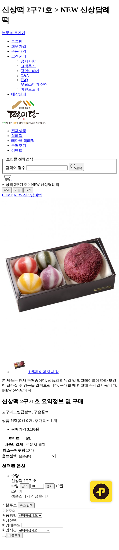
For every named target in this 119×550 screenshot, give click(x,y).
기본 (18, 190)
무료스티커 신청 (34, 84)
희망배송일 (11, 525)
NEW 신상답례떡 (28, 195)
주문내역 (18, 51)
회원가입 (18, 46)
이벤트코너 (30, 89)
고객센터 (18, 56)
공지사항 (28, 61)
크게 (28, 190)
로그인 (16, 41)
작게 (7, 190)
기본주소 (9, 505)
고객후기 (28, 66)
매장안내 (18, 94)
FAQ (24, 80)
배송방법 (9, 515)
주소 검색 (26, 505)
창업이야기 (30, 71)
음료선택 (9, 456)
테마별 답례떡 (23, 141)
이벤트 (16, 150)
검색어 (15, 168)
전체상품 (18, 131)
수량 (15, 486)
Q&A (25, 76)
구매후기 (18, 145)
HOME (7, 195)
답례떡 (16, 136)
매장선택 (9, 520)
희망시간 (9, 530)
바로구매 (14, 535)
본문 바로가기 (13, 33)
